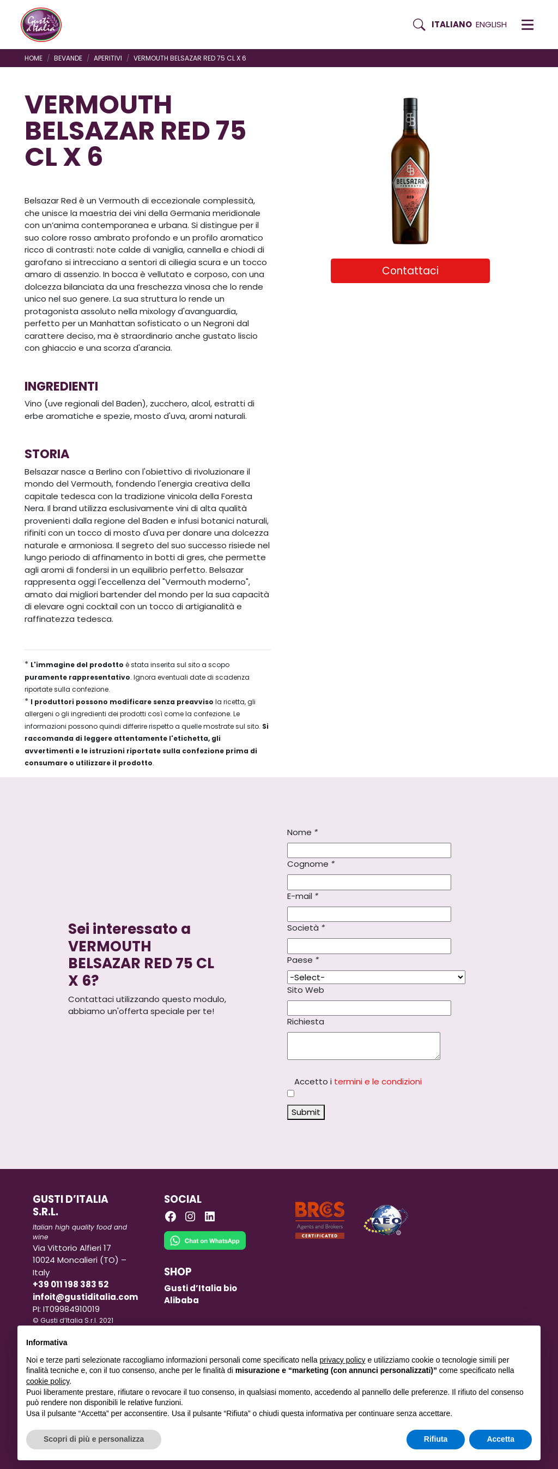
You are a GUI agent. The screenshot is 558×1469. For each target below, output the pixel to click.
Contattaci (410, 270)
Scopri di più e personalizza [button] (94, 1439)
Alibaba (181, 1300)
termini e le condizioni (378, 1081)
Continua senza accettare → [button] (481, 1339)
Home (34, 58)
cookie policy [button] (47, 1381)
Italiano (452, 24)
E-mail (302, 896)
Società (306, 927)
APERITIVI (108, 58)
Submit (306, 1112)
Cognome (311, 864)
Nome (302, 832)
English (491, 24)
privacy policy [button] (343, 1360)
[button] (527, 24)
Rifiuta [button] (436, 1439)
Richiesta (305, 1021)
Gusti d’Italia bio (200, 1288)
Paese (303, 960)
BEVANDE (68, 58)
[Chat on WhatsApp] (205, 1248)
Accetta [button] (500, 1439)
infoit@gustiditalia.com (85, 1297)
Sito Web (305, 990)
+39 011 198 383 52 (70, 1284)
